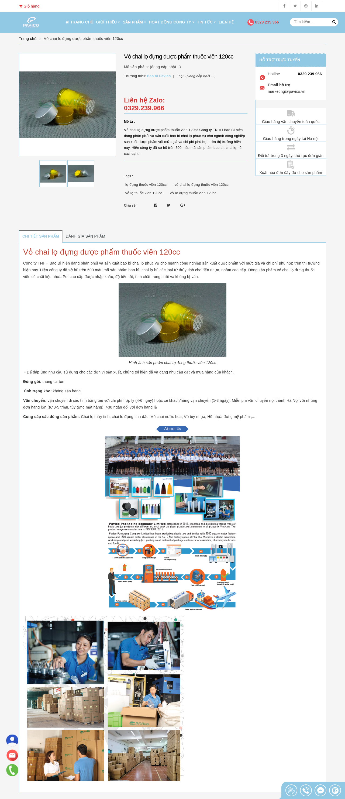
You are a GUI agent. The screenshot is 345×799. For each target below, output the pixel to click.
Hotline (274, 74)
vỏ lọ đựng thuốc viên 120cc (193, 193)
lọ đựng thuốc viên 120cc (146, 185)
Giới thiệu (108, 22)
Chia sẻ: (130, 205)
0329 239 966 (263, 22)
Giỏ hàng (29, 6)
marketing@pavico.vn (287, 91)
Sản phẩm (134, 22)
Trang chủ (79, 22)
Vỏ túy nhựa (194, 416)
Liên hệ (226, 22)
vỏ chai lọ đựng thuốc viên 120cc (201, 185)
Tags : (128, 176)
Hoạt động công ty (172, 22)
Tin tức (206, 22)
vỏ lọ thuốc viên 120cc (143, 193)
